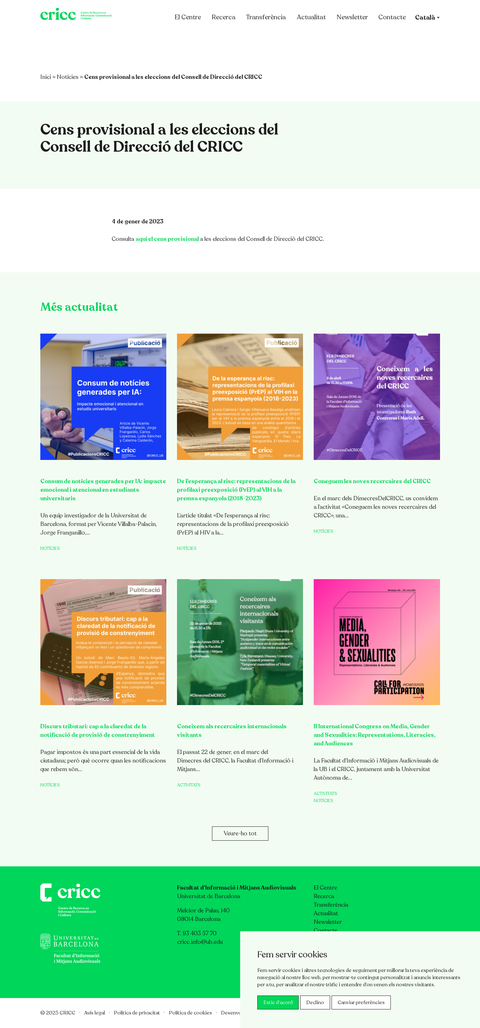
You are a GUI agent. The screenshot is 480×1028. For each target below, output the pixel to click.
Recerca (227, 36)
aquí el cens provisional (167, 239)
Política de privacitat (137, 1012)
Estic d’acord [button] (278, 1002)
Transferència (269, 36)
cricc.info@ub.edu (200, 942)
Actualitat (314, 36)
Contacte (395, 36)
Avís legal (94, 1012)
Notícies (68, 77)
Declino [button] (315, 1002)
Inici (45, 77)
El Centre (195, 36)
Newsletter (356, 36)
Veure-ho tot (240, 833)
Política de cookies (190, 1012)
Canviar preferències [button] (361, 1002)
